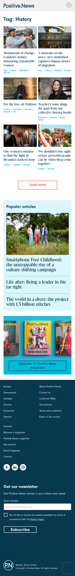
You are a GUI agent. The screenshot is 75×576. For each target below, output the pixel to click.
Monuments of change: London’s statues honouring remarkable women (19, 59)
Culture (13, 70)
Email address (11, 500)
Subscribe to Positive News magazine (37, 366)
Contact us (45, 392)
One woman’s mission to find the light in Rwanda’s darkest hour (19, 155)
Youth (40, 120)
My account (10, 444)
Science (8, 404)
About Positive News (50, 386)
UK (14, 112)
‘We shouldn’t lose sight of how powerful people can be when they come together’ (54, 157)
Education (23, 70)
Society (7, 73)
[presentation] (30, 546)
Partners (8, 426)
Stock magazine (12, 450)
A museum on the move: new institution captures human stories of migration (54, 59)
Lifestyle (57, 70)
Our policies (45, 404)
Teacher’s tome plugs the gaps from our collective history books (54, 108)
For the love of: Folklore (20, 104)
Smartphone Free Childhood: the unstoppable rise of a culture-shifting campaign (34, 265)
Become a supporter (14, 432)
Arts (5, 70)
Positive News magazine (16, 438)
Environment (10, 392)
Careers (8, 456)
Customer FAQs (47, 398)
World (62, 117)
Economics (9, 410)
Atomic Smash (30, 565)
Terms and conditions (50, 410)
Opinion (8, 416)
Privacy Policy (37, 519)
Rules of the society (49, 416)
